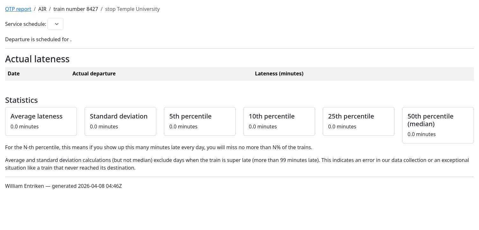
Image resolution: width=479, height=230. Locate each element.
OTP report (18, 8)
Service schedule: (25, 23)
